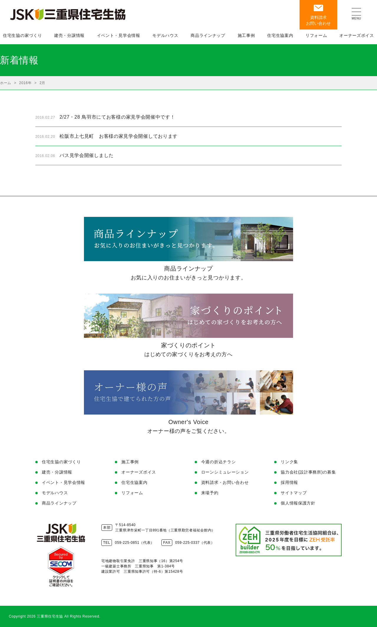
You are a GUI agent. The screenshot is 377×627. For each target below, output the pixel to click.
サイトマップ (294, 492)
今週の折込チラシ (218, 461)
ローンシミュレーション (225, 472)
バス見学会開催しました (86, 155)
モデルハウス (55, 492)
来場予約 (210, 492)
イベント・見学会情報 (63, 482)
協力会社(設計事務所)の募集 (308, 472)
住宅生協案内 (134, 482)
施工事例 (130, 461)
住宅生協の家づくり (61, 461)
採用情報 (289, 482)
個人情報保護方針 (298, 503)
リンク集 (289, 461)
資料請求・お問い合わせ (225, 482)
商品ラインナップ (59, 503)
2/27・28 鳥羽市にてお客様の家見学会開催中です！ (117, 116)
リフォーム (132, 492)
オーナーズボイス (138, 472)
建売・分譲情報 (57, 472)
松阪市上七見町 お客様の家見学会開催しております (118, 136)
